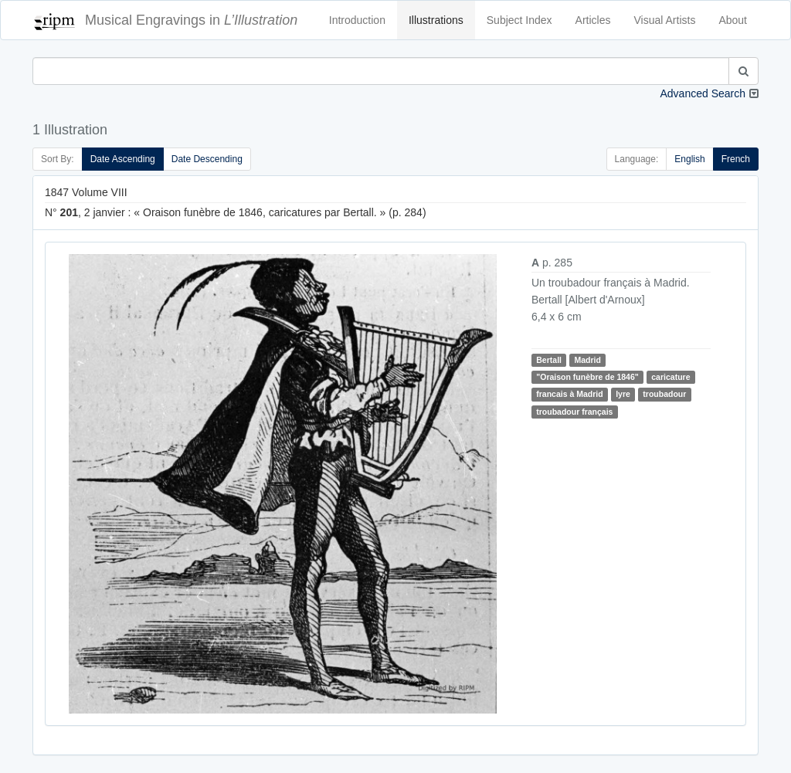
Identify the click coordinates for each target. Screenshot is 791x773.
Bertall (549, 359)
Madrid (587, 359)
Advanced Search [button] (702, 93)
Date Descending (207, 159)
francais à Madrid (569, 393)
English (689, 159)
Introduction (357, 20)
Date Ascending (122, 159)
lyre (623, 393)
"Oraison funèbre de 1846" (587, 376)
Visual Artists (665, 20)
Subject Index (519, 20)
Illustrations (436, 20)
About (732, 20)
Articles (593, 20)
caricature (670, 376)
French (735, 159)
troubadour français (574, 411)
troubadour (664, 393)
